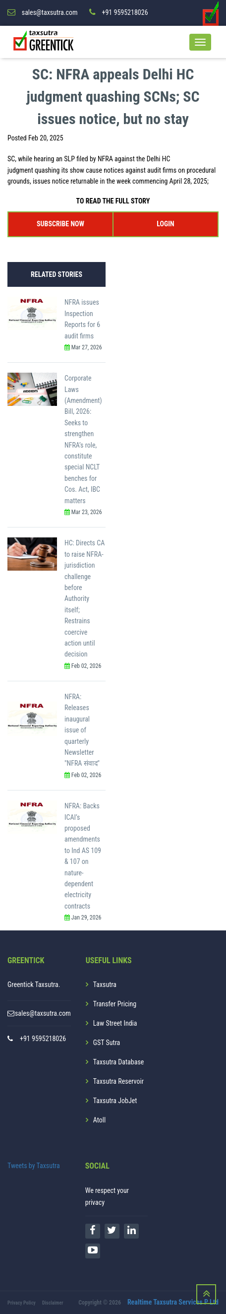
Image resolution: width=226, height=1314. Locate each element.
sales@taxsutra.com (43, 1013)
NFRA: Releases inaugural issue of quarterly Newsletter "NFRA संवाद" (82, 730)
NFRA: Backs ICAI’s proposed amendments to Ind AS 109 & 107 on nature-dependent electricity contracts (82, 856)
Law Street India (115, 1023)
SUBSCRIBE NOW (60, 224)
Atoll (99, 1120)
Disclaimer (52, 1303)
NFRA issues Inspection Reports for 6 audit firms (82, 318)
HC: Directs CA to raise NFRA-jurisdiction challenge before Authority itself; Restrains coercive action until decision (84, 598)
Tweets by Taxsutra (33, 1166)
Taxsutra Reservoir (118, 1081)
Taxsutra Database (118, 1062)
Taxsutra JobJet (115, 1101)
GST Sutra (106, 1043)
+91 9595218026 (43, 1039)
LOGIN (165, 224)
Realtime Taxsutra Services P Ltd (173, 1302)
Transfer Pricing (115, 1004)
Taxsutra (104, 984)
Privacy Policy (21, 1303)
